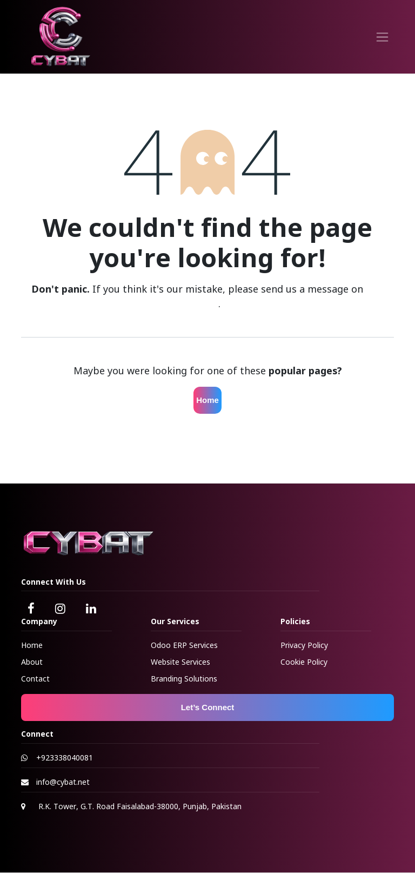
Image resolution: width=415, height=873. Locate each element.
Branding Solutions (184, 678)
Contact (35, 678)
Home (207, 400)
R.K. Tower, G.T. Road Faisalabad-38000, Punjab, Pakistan (140, 806)
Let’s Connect (208, 707)
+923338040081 (64, 757)
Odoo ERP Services (184, 645)
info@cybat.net (63, 782)
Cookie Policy (303, 662)
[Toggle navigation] (382, 37)
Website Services (180, 662)
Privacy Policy (304, 645)
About (32, 662)
